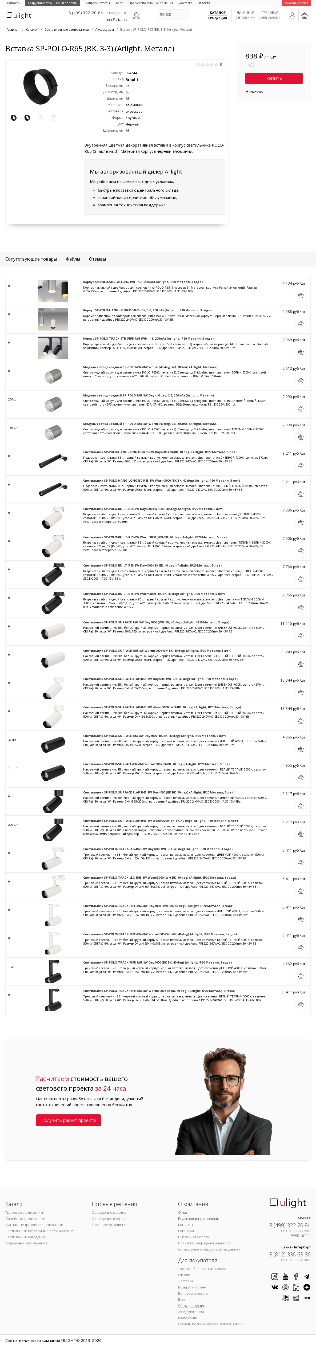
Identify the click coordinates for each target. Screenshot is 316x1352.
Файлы (73, 259)
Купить (274, 78)
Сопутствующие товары (31, 259)
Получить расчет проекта (68, 1120)
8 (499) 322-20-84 (86, 12)
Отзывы (97, 259)
